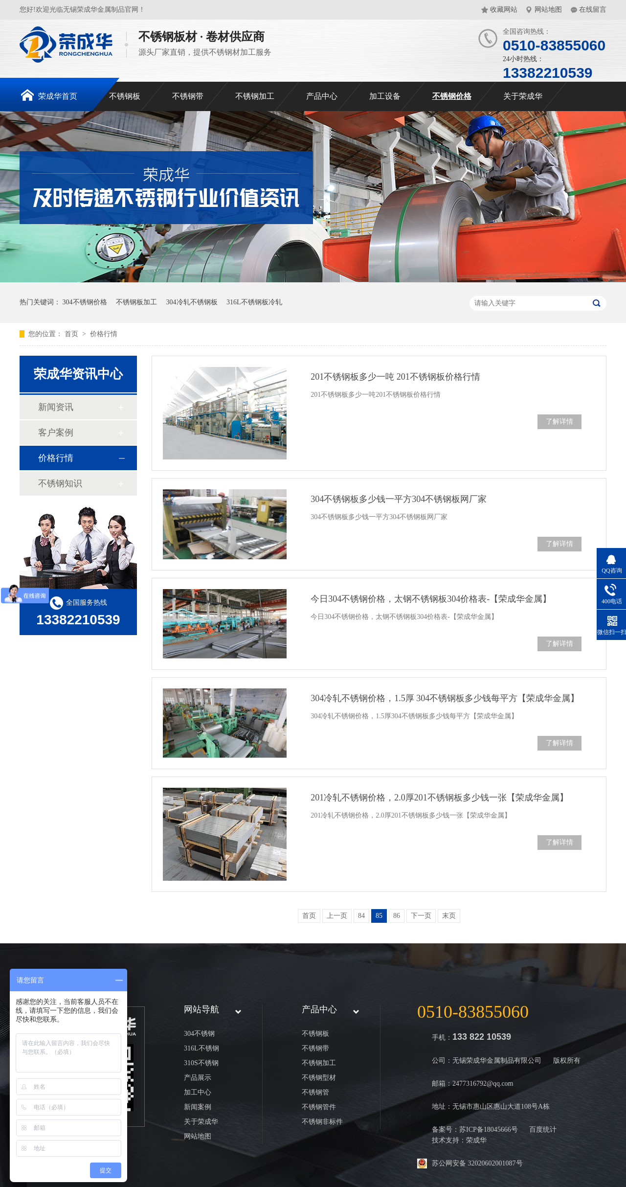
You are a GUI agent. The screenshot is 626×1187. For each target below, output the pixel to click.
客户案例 (55, 432)
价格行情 (103, 334)
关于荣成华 (522, 96)
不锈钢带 (187, 96)
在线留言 (592, 9)
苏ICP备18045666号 (488, 1129)
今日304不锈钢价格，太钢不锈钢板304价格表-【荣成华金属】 (431, 599)
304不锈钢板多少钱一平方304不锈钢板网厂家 (399, 499)
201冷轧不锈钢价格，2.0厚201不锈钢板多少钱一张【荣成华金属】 (439, 797)
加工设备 (385, 96)
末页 (449, 915)
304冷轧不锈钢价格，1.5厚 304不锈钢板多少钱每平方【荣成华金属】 (445, 698)
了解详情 (559, 421)
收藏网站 (503, 9)
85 (379, 915)
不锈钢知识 (60, 483)
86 (396, 915)
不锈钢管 (315, 1092)
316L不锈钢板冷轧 (254, 302)
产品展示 (197, 1077)
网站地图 (548, 9)
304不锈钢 (199, 1033)
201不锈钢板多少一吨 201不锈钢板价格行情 (395, 377)
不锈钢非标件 (322, 1121)
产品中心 (321, 96)
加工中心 (197, 1092)
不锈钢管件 (319, 1107)
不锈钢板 (124, 96)
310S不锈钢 (201, 1063)
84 (361, 915)
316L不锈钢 (201, 1048)
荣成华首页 (49, 95)
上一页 (337, 915)
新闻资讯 (55, 407)
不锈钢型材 (319, 1077)
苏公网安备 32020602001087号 (477, 1163)
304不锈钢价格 (85, 302)
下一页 (421, 915)
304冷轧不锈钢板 (192, 302)
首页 (72, 334)
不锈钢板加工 (136, 302)
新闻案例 (197, 1107)
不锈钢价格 (451, 96)
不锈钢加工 (254, 96)
